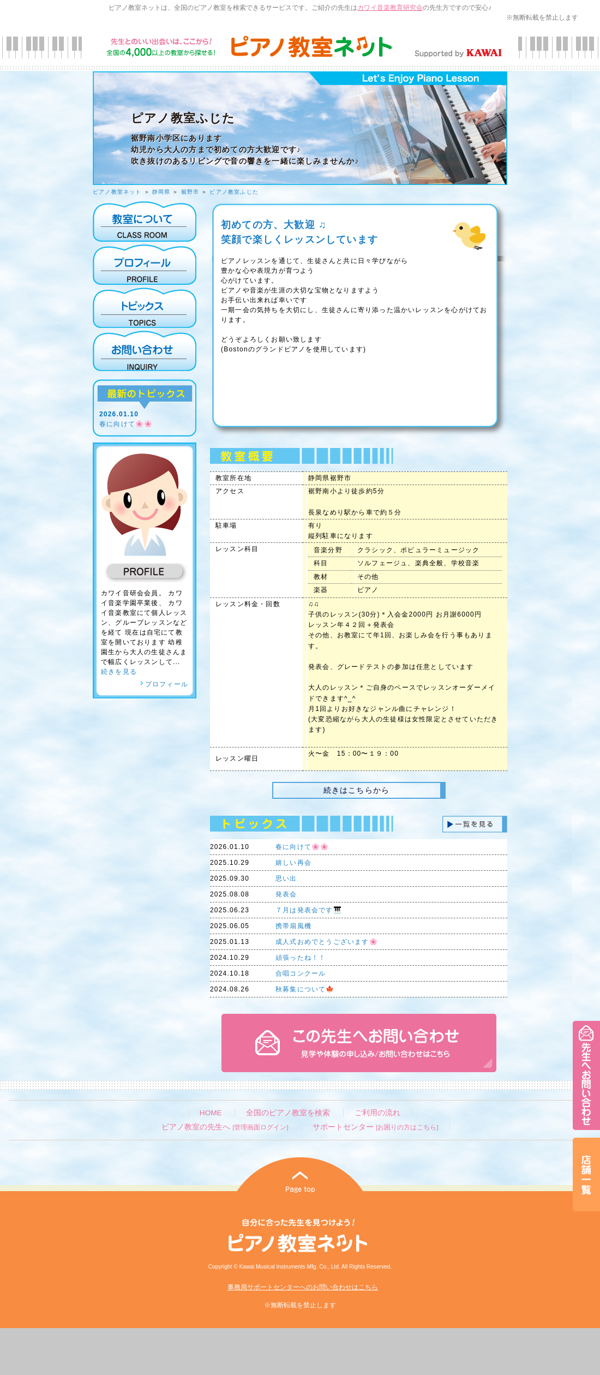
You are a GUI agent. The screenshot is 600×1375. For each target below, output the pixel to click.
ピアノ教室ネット (117, 192)
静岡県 (161, 192)
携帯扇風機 (293, 926)
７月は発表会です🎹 (308, 910)
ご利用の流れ (377, 1113)
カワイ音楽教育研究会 (390, 7)
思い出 (286, 878)
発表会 (286, 894)
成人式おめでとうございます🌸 (326, 942)
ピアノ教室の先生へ (224, 1127)
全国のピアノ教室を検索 (288, 1113)
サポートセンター (375, 1127)
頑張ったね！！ (300, 957)
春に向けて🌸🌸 (126, 424)
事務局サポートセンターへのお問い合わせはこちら (302, 1287)
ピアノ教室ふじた (234, 192)
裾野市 (190, 192)
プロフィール (164, 684)
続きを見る (119, 671)
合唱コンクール (300, 973)
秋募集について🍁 (305, 989)
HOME (211, 1113)
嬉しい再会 (293, 862)
